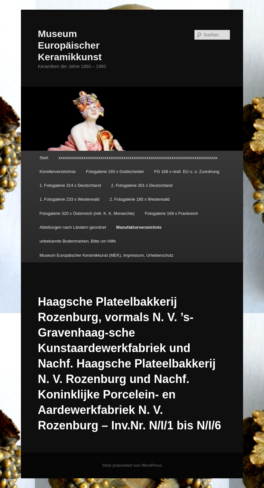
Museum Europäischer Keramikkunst (69, 45)
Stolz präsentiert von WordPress (132, 465)
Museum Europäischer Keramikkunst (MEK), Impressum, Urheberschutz (107, 255)
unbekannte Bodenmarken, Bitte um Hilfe (78, 241)
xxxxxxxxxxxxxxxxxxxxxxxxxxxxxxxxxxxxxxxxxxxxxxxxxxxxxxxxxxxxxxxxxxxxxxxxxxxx (138, 157)
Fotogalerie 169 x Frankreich (171, 213)
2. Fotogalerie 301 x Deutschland (142, 185)
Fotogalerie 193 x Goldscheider (115, 171)
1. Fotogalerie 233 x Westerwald (69, 199)
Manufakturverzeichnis (139, 227)
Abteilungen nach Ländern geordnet (73, 227)
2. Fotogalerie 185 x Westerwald (139, 199)
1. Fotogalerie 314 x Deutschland (70, 185)
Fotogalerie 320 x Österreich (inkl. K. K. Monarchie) (87, 213)
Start (44, 157)
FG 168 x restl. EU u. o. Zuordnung (186, 171)
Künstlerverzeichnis (58, 171)
